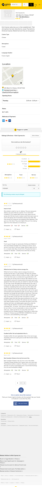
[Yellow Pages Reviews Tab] (21, 153)
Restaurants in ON (11, 415)
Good (5, 241)
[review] (21, 216)
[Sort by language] (35, 188)
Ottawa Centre (11, 421)
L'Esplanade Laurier (23, 425)
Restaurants (3, 415)
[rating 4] (8, 237)
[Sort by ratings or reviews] (33, 185)
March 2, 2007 (7, 330)
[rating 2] (8, 204)
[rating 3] (19, 19)
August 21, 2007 (7, 266)
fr (39, 6)
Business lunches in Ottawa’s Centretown (10, 471)
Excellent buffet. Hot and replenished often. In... (16, 333)
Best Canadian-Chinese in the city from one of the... (17, 358)
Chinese (4, 37)
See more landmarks (33, 425)
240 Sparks (3, 425)
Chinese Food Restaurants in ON (21, 417)
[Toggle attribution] (21, 83)
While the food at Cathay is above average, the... (16, 269)
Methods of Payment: (9, 116)
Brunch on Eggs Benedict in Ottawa (9, 459)
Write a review (35, 135)
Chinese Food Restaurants (6, 417)
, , (25, 16)
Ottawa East (3, 421)
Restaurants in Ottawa (21, 415)
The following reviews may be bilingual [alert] (14, 194)
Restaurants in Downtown (33, 415)
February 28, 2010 (8, 205)
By (18, 203)
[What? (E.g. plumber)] (16, 4)
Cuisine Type (5, 34)
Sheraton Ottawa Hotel (12, 425)
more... (30, 417)
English (8, 56)
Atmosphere (5, 43)
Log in (36, 5)
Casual (3, 46)
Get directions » (24, 17)
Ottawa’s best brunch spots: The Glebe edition (12, 469)
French (3, 56)
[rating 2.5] (8, 178)
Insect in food (7, 208)
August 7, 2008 (7, 238)
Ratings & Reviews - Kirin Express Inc (13, 135)
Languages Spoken (7, 53)
